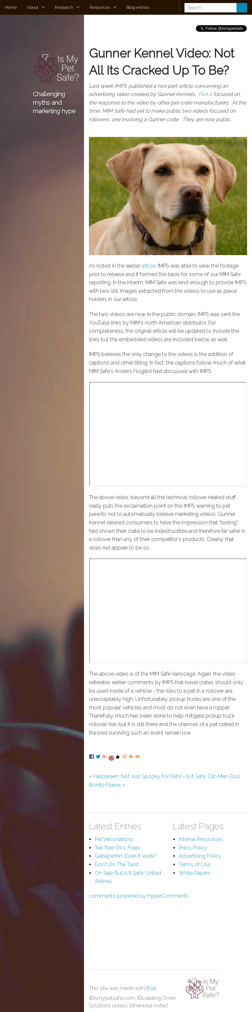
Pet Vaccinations (114, 839)
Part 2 (205, 94)
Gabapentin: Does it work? (126, 856)
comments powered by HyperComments (138, 896)
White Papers (194, 873)
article (148, 266)
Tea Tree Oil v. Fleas (117, 848)
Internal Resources (200, 839)
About (32, 7)
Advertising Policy (200, 856)
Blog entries (137, 7)
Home (11, 7)
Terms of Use (194, 864)
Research (64, 7)
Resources (100, 7)
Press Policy (193, 848)
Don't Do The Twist (117, 864)
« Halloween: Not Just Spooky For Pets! (135, 776)
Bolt (151, 988)
